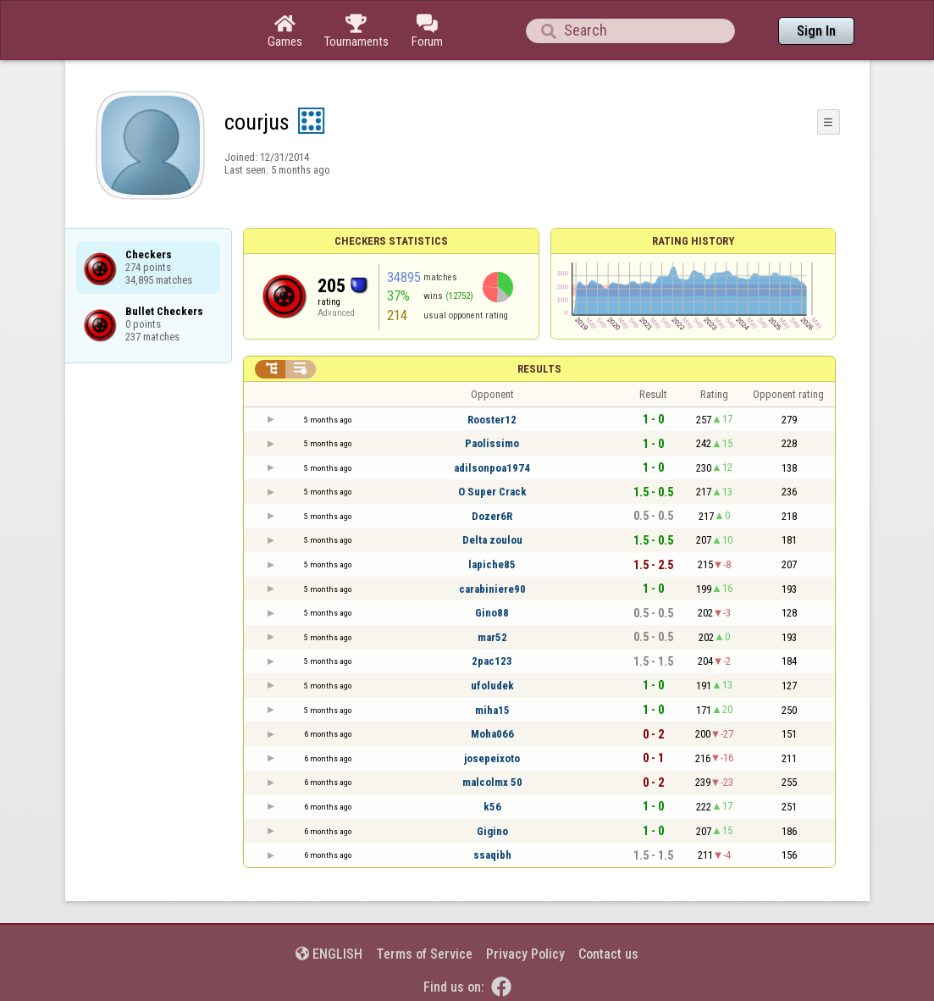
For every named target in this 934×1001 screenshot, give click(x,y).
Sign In (816, 31)
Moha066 (492, 733)
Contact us (608, 954)
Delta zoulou (492, 540)
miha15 (492, 710)
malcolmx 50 (492, 782)
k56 (492, 806)
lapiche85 (492, 564)
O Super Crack (492, 491)
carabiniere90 (492, 589)
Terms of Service (424, 954)
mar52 (492, 637)
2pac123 (492, 661)
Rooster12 (492, 419)
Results (539, 368)
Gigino (492, 831)
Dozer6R (492, 516)
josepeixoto (492, 758)
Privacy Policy (525, 954)
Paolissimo (492, 443)
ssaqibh (492, 855)
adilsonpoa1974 (492, 468)
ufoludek (492, 685)
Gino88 (492, 612)
